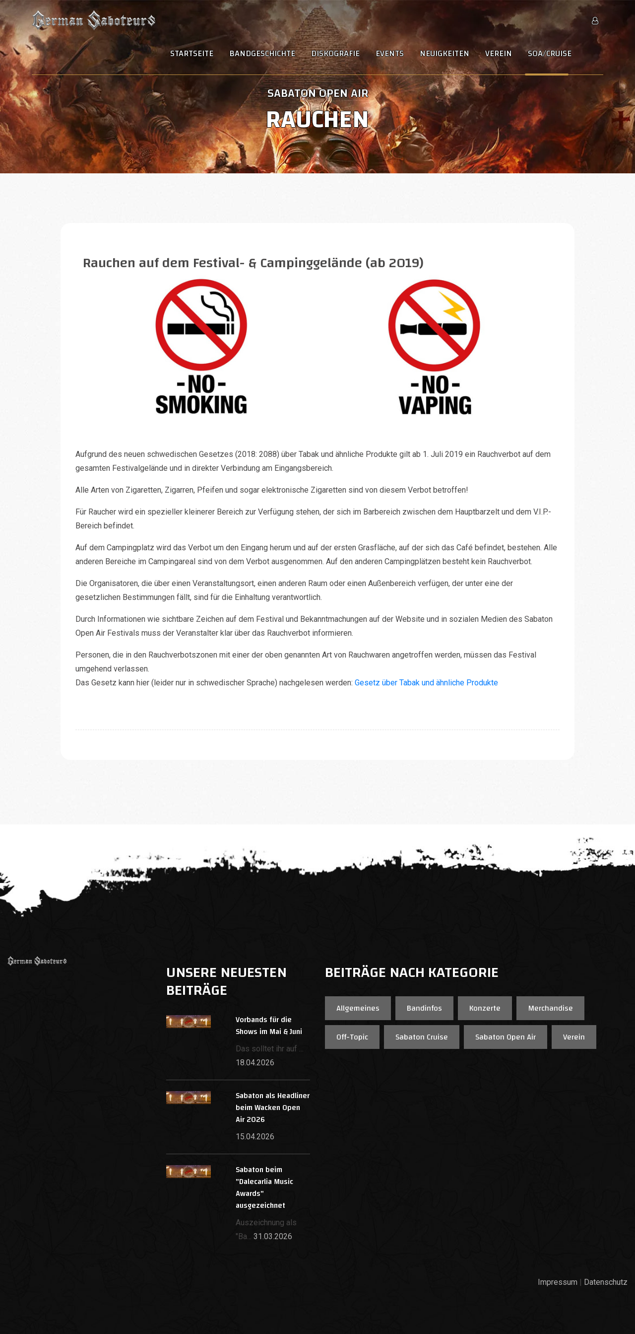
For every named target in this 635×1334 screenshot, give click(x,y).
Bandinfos (424, 1008)
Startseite (191, 54)
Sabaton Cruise (421, 1037)
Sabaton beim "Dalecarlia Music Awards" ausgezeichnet (264, 1187)
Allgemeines (358, 1008)
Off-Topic (352, 1037)
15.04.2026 (255, 1136)
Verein (498, 54)
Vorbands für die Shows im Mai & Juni (269, 1025)
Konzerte (485, 1008)
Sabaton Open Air (505, 1037)
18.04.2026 (255, 1062)
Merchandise (550, 1008)
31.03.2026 (273, 1236)
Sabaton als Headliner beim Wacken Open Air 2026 (273, 1107)
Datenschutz (606, 1282)
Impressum (557, 1282)
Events (390, 54)
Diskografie (335, 54)
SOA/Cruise (550, 54)
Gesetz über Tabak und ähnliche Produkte (425, 682)
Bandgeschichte (262, 54)
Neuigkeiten (444, 54)
